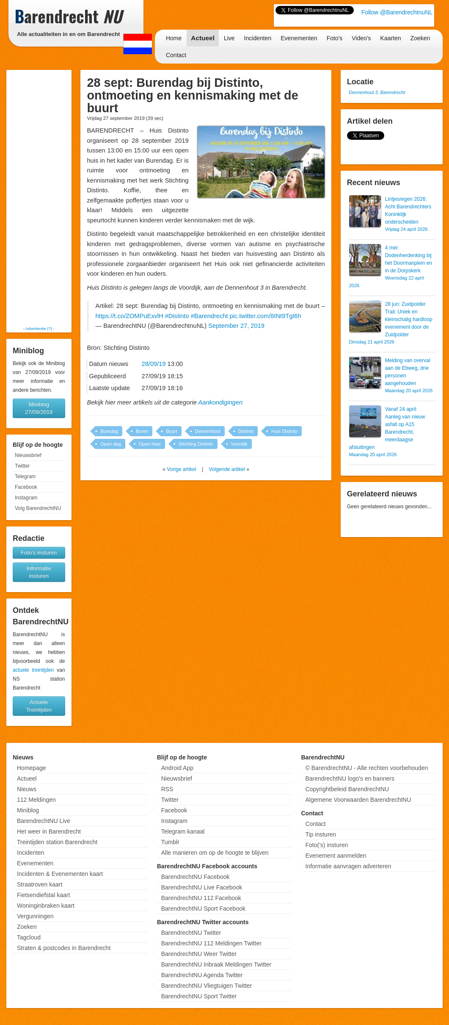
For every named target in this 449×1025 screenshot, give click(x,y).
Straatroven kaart (39, 884)
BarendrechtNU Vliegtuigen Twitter (206, 985)
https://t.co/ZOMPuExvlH (129, 316)
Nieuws (26, 789)
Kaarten (390, 38)
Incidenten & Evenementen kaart (60, 873)
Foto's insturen (39, 552)
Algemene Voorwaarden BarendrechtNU (358, 799)
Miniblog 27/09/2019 (38, 408)
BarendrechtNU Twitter (191, 932)
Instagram (26, 498)
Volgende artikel (227, 469)
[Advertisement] (39, 198)
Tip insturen (321, 834)
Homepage (31, 768)
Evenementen (299, 38)
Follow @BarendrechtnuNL (396, 12)
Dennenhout (207, 431)
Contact (176, 55)
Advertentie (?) (38, 328)
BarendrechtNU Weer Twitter (199, 953)
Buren (142, 431)
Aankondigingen (220, 402)
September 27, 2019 (236, 325)
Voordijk (239, 443)
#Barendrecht (209, 316)
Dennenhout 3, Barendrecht (377, 92)
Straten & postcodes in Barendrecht (63, 948)
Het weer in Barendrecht (49, 831)
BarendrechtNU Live (43, 820)
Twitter (22, 466)
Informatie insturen (39, 572)
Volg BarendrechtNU (38, 508)
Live (229, 38)
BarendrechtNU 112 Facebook (201, 898)
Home (174, 38)
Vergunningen (35, 916)
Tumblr (170, 842)
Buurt (171, 431)
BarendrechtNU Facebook (195, 876)
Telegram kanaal (183, 831)
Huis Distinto (284, 431)
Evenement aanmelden (336, 855)
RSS (167, 789)
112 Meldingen (36, 799)
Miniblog (28, 810)
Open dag (110, 443)
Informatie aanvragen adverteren (348, 866)
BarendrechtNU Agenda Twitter (202, 975)
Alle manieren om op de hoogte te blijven (215, 852)
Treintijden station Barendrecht (57, 842)
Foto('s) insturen (327, 845)
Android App (177, 768)
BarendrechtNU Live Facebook (201, 887)
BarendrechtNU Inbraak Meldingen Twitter (216, 964)
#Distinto (177, 316)
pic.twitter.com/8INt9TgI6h (265, 316)
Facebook (26, 487)
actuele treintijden (33, 670)
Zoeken (420, 38)
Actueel (203, 38)
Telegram (25, 476)
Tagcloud (29, 937)
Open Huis (150, 443)
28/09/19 (154, 363)
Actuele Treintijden (39, 706)
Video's (361, 38)
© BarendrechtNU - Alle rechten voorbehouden (367, 768)
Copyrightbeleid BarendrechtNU (347, 789)
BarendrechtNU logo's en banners (350, 778)
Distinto (246, 431)
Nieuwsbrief (28, 455)
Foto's (335, 38)
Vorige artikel (181, 469)
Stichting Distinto (196, 443)
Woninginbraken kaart (45, 905)
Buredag (109, 431)
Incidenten (258, 38)
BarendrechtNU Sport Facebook (203, 908)
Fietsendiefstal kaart (43, 895)
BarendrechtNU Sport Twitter (199, 996)
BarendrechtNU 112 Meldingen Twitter (211, 943)
